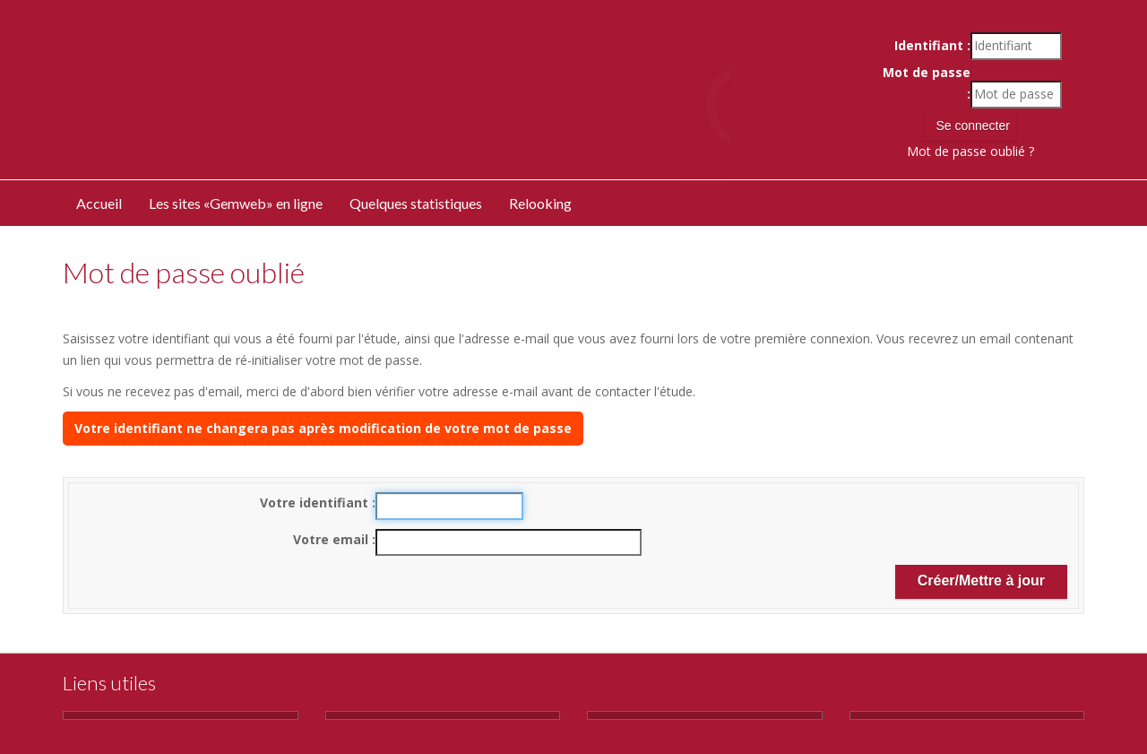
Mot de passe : (926, 83)
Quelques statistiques (415, 203)
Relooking (540, 203)
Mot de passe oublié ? (970, 151)
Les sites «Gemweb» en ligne (236, 203)
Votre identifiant (316, 502)
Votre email (332, 539)
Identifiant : (932, 45)
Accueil (99, 203)
